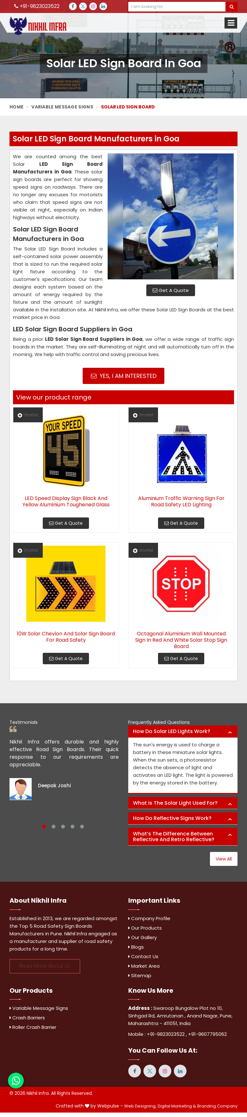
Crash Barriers (27, 1017)
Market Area (144, 966)
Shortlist (28, 415)
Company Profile (149, 918)
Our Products (145, 928)
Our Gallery (142, 937)
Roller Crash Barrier (33, 1027)
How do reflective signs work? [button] (172, 818)
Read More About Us (44, 966)
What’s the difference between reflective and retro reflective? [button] (173, 836)
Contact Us (143, 956)
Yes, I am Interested (123, 376)
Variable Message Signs (62, 107)
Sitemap (139, 975)
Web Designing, (140, 1106)
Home (16, 107)
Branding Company (217, 1106)
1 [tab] (44, 826)
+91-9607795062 (207, 1034)
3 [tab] (63, 826)
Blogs (136, 947)
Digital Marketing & (177, 1106)
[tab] (183, 731)
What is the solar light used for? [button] (175, 803)
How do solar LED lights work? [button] (171, 731)
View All (224, 859)
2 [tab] (53, 826)
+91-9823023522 (37, 6)
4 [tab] (72, 826)
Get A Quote (171, 290)
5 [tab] (82, 826)
